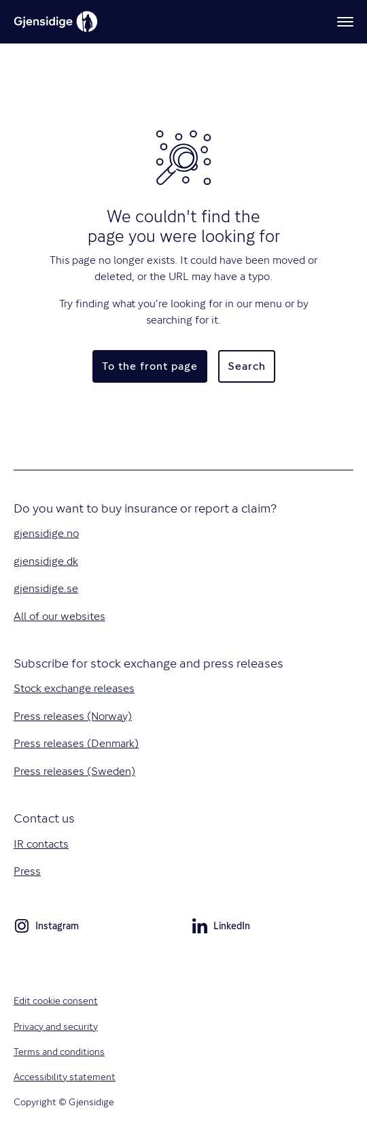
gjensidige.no (46, 533)
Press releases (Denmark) (76, 743)
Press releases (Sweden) (74, 771)
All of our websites (59, 616)
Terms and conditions (59, 1051)
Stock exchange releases (74, 688)
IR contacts (41, 843)
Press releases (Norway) (73, 716)
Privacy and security (56, 1026)
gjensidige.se (46, 588)
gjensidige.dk (46, 561)
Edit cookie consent (56, 1000)
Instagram (46, 928)
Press (27, 871)
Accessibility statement (65, 1076)
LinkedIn (221, 928)
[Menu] (345, 22)
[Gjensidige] (56, 22)
